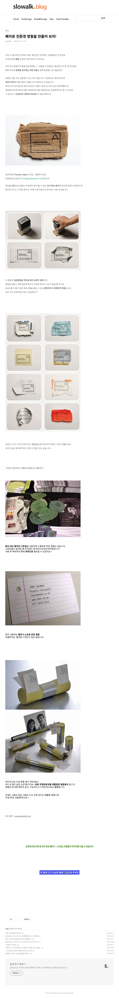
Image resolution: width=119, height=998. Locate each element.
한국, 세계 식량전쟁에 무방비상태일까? (18, 939)
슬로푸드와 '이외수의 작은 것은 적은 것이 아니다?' (21, 942)
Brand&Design (40, 19)
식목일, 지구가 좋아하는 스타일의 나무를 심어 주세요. (22, 948)
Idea (51, 19)
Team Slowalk (62, 19)
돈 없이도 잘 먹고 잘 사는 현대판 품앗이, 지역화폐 (21, 936)
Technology (26, 19)
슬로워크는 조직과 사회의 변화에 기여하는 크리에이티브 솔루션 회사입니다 (38, 968)
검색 (103, 18)
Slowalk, (54, 993)
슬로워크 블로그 (18, 964)
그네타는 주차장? (11, 945)
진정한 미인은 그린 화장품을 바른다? (17, 954)
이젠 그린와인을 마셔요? (13, 933)
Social (16, 19)
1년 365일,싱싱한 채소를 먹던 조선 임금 (18, 951)
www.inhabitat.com (23, 816)
